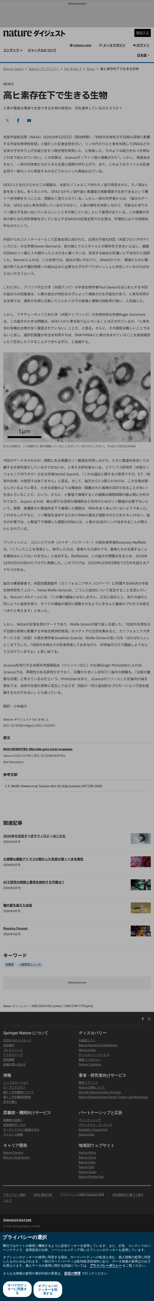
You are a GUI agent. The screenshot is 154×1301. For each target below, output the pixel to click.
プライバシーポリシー (106, 1266)
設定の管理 (72, 1274)
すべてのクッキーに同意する (17, 1290)
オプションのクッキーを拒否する (48, 1290)
